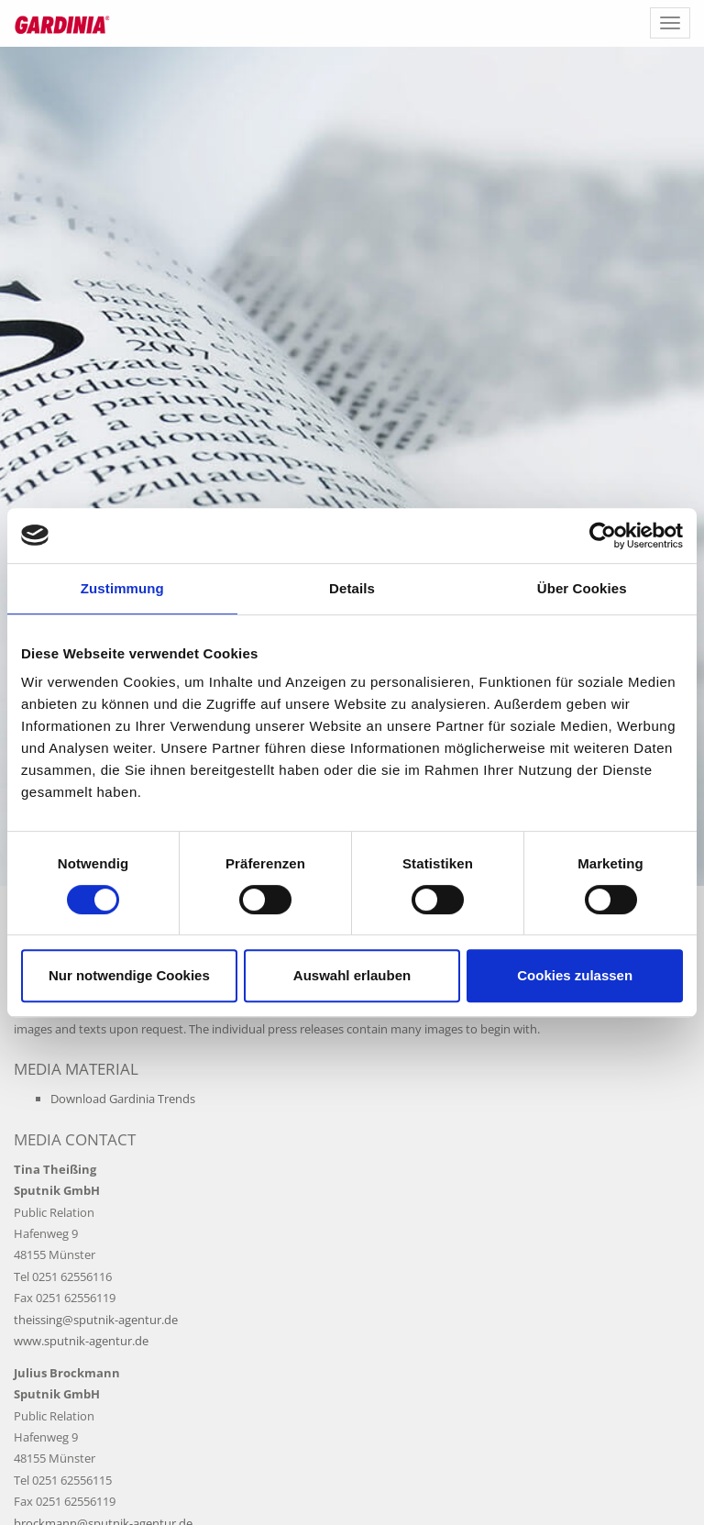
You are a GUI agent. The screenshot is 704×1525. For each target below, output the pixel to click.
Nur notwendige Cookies (129, 975)
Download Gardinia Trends (122, 1098)
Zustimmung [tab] (122, 588)
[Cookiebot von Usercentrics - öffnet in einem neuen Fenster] (602, 535)
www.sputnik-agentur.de (81, 1340)
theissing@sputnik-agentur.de (96, 1319)
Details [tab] (352, 588)
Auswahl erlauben (352, 975)
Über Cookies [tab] (582, 588)
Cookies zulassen (574, 975)
